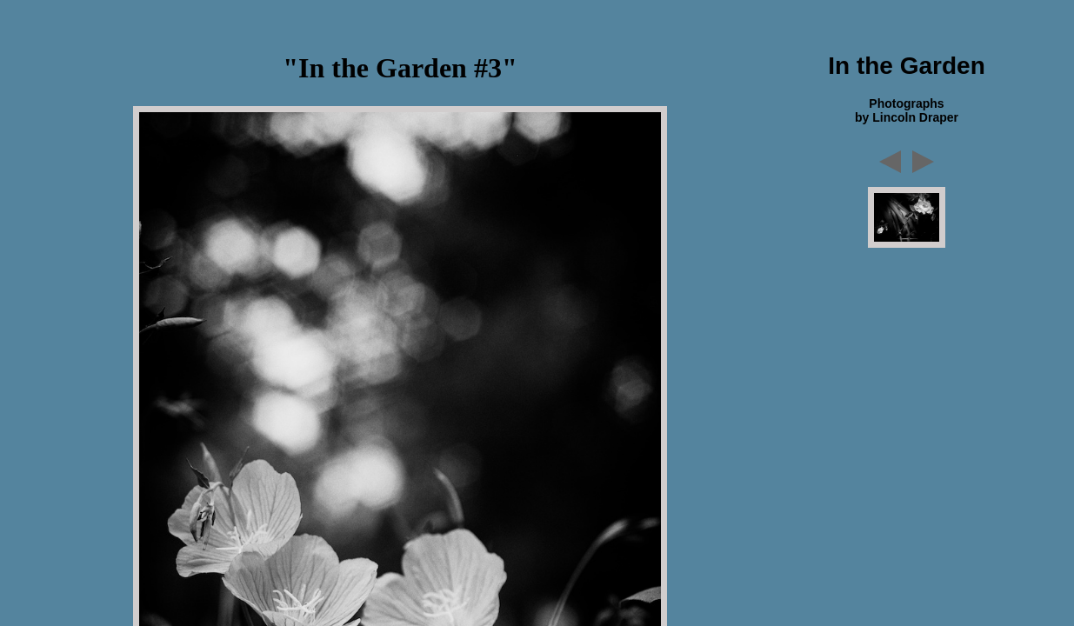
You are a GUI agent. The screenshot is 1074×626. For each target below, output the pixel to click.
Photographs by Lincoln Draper (906, 110)
